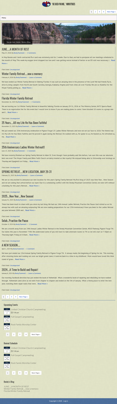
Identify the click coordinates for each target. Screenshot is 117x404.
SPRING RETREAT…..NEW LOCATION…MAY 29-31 (27, 172)
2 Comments (31, 53)
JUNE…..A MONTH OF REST (15, 49)
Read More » (27, 88)
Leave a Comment (35, 77)
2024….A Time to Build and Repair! (20, 269)
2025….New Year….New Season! (17, 196)
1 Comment (31, 151)
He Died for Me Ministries (58, 4)
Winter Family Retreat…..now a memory (22, 74)
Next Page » (111, 12)
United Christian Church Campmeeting (28, 309)
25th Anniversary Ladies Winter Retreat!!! (23, 147)
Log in (65, 401)
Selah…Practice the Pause (15, 220)
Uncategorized (15, 69)
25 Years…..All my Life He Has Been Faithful (24, 122)
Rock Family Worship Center (23, 324)
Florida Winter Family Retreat (17, 98)
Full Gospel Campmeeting (22, 316)
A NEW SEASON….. (11, 245)
